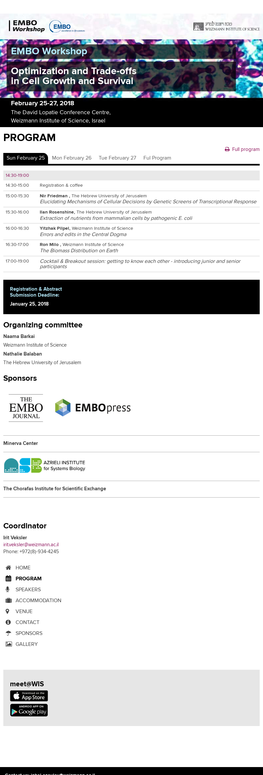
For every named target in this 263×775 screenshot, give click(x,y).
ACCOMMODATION (32, 600)
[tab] (25, 158)
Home (16, 567)
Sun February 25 (26, 158)
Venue (17, 611)
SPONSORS (22, 633)
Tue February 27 (117, 158)
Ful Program (157, 158)
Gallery (20, 644)
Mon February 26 (71, 158)
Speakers (22, 589)
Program (22, 578)
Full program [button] (242, 149)
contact (21, 622)
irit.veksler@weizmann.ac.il (31, 545)
